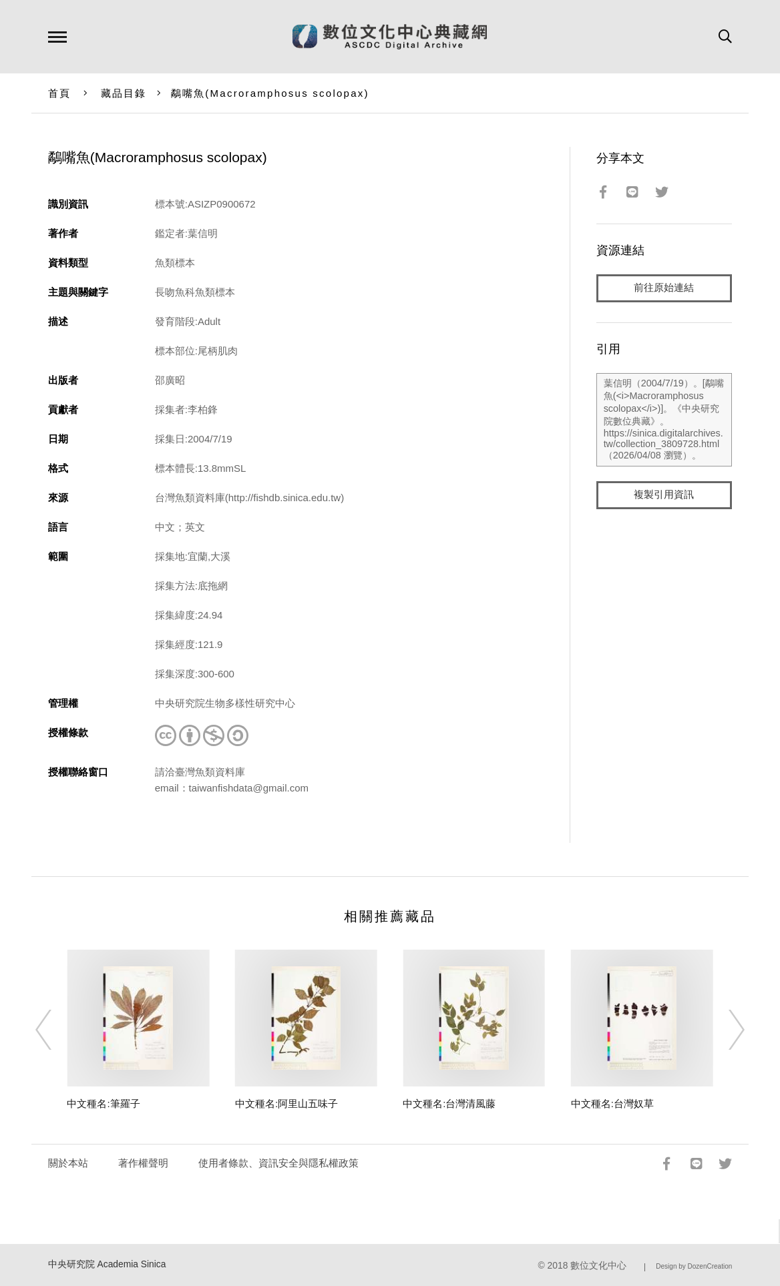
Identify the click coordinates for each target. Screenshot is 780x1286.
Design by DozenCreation (694, 1266)
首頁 (59, 93)
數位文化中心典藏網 (389, 36)
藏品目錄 (124, 93)
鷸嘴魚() (270, 93)
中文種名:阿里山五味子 (286, 1103)
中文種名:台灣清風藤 (449, 1103)
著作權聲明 (143, 1163)
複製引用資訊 (664, 495)
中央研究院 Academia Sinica (107, 1264)
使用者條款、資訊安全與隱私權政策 (278, 1163)
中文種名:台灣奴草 (612, 1103)
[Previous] (55, 1029)
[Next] (724, 1029)
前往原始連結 (664, 288)
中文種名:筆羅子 (103, 1103)
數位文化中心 (598, 1266)
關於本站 (68, 1163)
